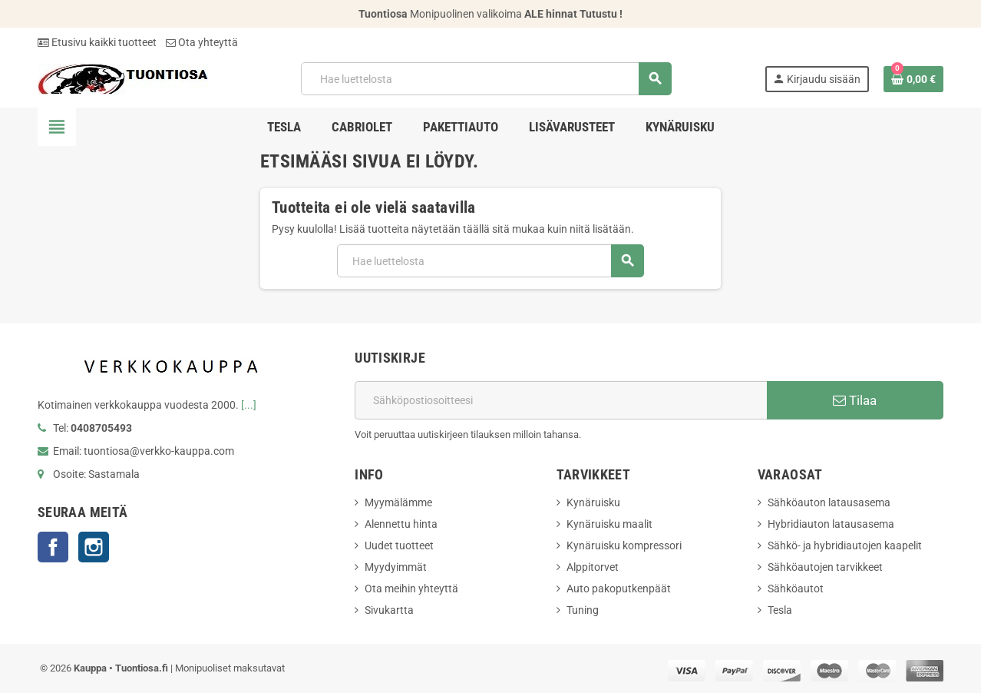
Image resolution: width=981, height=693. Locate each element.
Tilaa (855, 400)
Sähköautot (796, 588)
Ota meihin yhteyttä (411, 588)
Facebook (53, 547)
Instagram (93, 547)
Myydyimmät (396, 567)
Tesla (780, 610)
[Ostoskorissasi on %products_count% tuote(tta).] (913, 79)
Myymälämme (398, 502)
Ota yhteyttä (202, 42)
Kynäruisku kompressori (624, 545)
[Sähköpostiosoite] (561, 400)
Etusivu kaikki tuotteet (97, 42)
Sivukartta (389, 610)
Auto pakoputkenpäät (618, 588)
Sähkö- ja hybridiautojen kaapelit (845, 545)
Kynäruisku (593, 502)
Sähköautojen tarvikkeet (825, 567)
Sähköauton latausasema (829, 502)
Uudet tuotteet (399, 545)
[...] (248, 405)
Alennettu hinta (401, 524)
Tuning (582, 610)
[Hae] (485, 78)
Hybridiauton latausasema (831, 524)
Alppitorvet (592, 567)
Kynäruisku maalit (609, 524)
